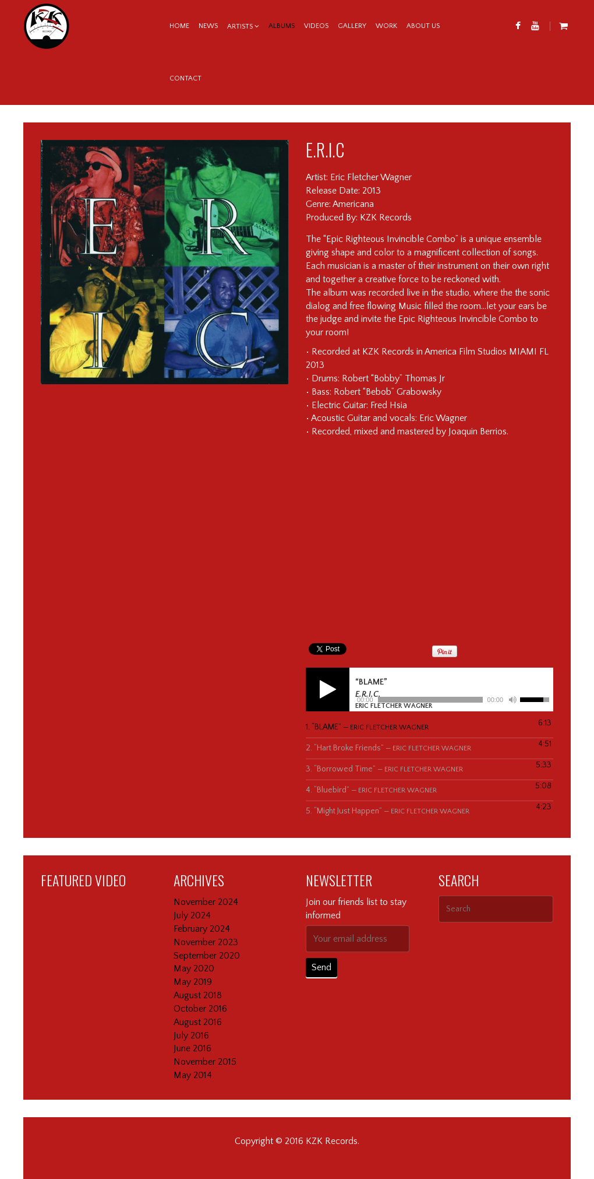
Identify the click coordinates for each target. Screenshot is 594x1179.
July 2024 (192, 915)
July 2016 (191, 1035)
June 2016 (192, 1048)
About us (423, 26)
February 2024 (202, 929)
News (208, 26)
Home (179, 26)
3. (384, 769)
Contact (185, 78)
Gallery (352, 26)
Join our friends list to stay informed (356, 909)
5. (387, 811)
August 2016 (198, 1022)
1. (367, 727)
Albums (281, 26)
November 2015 (205, 1062)
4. (371, 790)
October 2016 (200, 1008)
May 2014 (193, 1075)
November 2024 (206, 902)
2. (388, 748)
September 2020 (207, 955)
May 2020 (194, 968)
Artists (240, 26)
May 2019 (193, 982)
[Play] (327, 689)
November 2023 (206, 942)
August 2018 (198, 995)
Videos (316, 26)
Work (386, 26)
